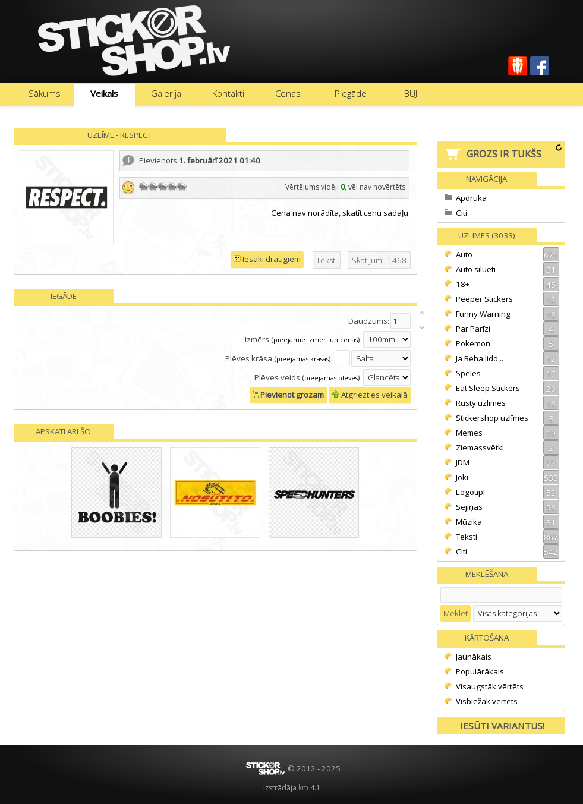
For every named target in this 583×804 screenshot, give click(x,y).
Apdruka (471, 198)
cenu (373, 212)
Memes (507, 432)
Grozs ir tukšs (504, 153)
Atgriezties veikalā (370, 394)
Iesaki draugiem (267, 259)
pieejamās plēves (331, 378)
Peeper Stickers (507, 299)
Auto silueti (507, 269)
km (303, 788)
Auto (507, 254)
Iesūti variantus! (502, 726)
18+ (507, 284)
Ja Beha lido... (507, 358)
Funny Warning (507, 314)
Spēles (507, 373)
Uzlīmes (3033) (486, 235)
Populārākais (480, 671)
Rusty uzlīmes (507, 403)
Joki (507, 477)
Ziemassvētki (507, 447)
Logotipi (507, 492)
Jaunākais (473, 656)
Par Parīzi (507, 328)
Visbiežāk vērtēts (487, 701)
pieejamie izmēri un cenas (315, 340)
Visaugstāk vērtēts (490, 686)
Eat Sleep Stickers (507, 388)
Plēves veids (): (308, 377)
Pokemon (507, 343)
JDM (507, 462)
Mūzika (507, 522)
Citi (461, 212)
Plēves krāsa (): (280, 358)
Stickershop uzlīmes (507, 418)
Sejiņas (507, 507)
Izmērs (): (303, 339)
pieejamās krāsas (302, 359)
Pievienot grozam (288, 394)
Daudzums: (368, 321)
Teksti (507, 536)
